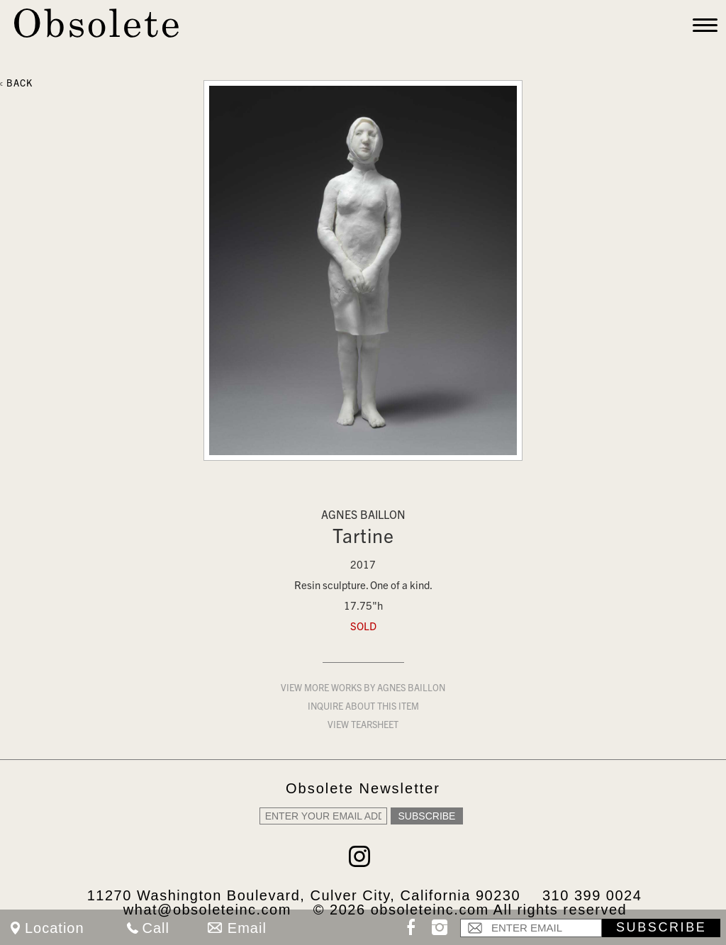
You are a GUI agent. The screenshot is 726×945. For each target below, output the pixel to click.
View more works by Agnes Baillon (363, 689)
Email (247, 928)
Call (156, 928)
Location (54, 928)
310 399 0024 (592, 895)
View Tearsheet (363, 726)
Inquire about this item (363, 707)
